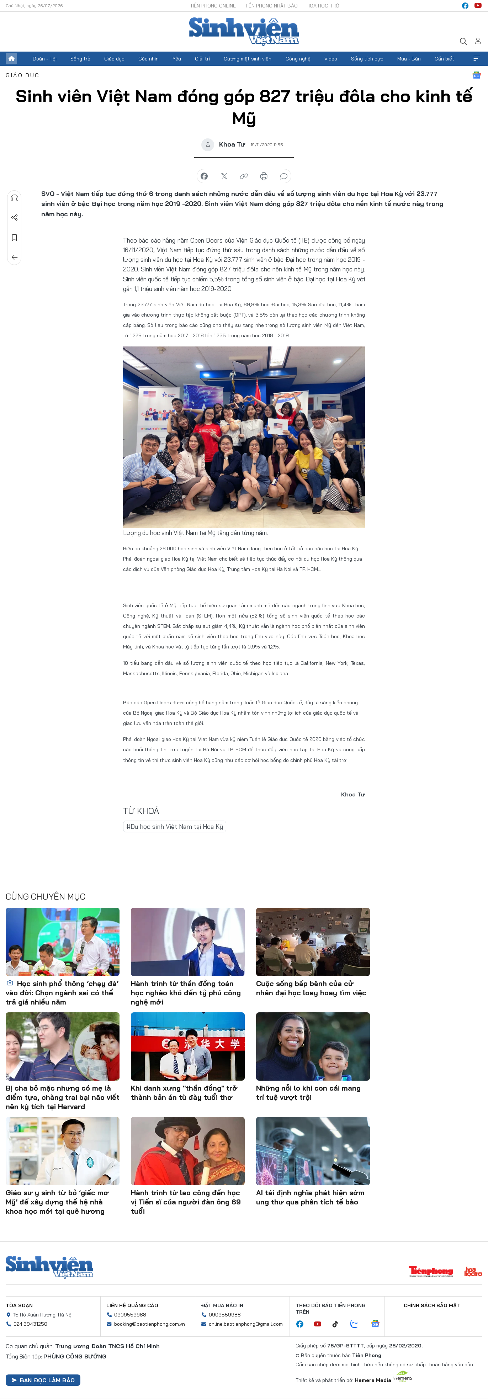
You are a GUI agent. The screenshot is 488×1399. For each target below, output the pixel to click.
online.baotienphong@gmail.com (246, 1324)
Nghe (14, 198)
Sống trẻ (80, 58)
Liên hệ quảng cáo (132, 1305)
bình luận (284, 176)
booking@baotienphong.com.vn (149, 1324)
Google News (476, 75)
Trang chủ (11, 58)
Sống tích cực (367, 58)
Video (330, 58)
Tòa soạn (19, 1305)
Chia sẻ (14, 217)
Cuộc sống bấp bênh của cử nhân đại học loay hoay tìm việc (311, 988)
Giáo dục (114, 58)
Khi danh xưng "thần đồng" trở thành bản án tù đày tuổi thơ (184, 1092)
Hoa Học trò (323, 5)
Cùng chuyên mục (45, 896)
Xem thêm (476, 58)
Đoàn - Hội (44, 58)
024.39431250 (30, 1324)
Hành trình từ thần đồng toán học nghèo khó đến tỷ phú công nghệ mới (186, 992)
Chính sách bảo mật (432, 1305)
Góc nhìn (148, 58)
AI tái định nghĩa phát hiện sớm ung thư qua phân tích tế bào (310, 1197)
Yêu (177, 58)
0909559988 (130, 1314)
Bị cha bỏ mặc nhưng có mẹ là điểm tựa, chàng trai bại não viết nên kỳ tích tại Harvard (63, 1097)
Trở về (14, 257)
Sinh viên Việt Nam (49, 1267)
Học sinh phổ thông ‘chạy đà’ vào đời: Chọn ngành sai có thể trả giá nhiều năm (62, 992)
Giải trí (202, 58)
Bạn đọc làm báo (43, 1380)
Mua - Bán (409, 58)
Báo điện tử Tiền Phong (244, 31)
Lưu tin (14, 237)
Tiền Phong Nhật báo (271, 5)
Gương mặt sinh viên (247, 58)
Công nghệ (298, 58)
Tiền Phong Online (213, 5)
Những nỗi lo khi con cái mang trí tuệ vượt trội (308, 1092)
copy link (244, 176)
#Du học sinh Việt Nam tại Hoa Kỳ (174, 826)
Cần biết (444, 58)
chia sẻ (204, 176)
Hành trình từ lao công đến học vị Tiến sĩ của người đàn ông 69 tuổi (186, 1201)
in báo (264, 176)
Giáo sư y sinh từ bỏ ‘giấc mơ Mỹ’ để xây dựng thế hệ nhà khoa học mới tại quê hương (57, 1201)
